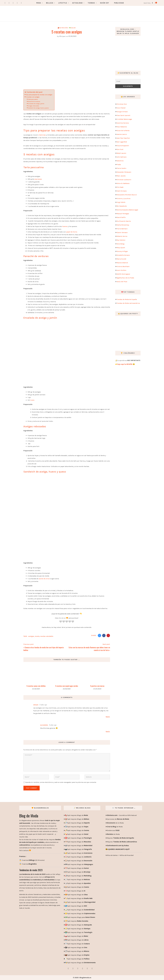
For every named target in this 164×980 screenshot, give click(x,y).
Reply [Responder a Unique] (108, 716)
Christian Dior (122, 104)
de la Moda (115, 823)
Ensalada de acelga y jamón (36, 103)
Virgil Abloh (121, 202)
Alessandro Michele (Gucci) (127, 195)
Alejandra (44, 725)
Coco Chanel (121, 108)
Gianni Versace (122, 232)
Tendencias (113, 830)
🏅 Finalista (28, 864)
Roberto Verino (122, 236)
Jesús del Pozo (122, 282)
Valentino (120, 161)
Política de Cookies (112, 855)
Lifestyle (62, 3)
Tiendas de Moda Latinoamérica (128, 303)
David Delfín (121, 217)
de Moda (115, 827)
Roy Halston (121, 240)
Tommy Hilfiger (122, 251)
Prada (119, 164)
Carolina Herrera (123, 123)
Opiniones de (118, 819)
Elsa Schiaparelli (123, 146)
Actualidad (77, 3)
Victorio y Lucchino (123, 198)
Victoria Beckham (123, 266)
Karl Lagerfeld (122, 142)
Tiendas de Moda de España (127, 299)
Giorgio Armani (122, 112)
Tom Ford (120, 149)
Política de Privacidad (126, 855)
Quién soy (104, 3)
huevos (65, 226)
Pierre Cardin (121, 168)
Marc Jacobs (121, 176)
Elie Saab (120, 187)
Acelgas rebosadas (33, 106)
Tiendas (91, 3)
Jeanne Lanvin (122, 134)
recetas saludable (46, 636)
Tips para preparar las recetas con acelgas (39, 94)
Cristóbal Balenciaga (124, 119)
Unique (35, 704)
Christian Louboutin (124, 180)
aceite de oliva (44, 579)
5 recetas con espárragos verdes (66, 686)
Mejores (120, 838)
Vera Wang (120, 244)
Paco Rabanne (122, 127)
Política (86, 959)
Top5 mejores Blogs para (81, 917)
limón (32, 400)
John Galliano (121, 157)
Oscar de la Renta (123, 130)
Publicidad (119, 3)
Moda (38, 3)
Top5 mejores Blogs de (77, 815)
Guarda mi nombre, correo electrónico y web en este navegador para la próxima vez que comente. (60, 782)
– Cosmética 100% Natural (122, 815)
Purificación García (124, 221)
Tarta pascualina (33, 99)
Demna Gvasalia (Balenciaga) (127, 210)
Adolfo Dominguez (123, 274)
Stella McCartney (123, 225)
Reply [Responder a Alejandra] (108, 731)
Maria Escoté (121, 259)
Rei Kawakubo (122, 206)
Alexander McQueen (124, 172)
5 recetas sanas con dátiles (36, 686)
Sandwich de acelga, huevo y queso (38, 108)
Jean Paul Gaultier (123, 138)
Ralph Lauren (121, 153)
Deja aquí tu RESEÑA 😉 (126, 364)
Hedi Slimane (122, 191)
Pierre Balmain (122, 229)
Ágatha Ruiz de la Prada (125, 278)
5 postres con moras (97, 686)
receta (37, 636)
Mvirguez (62, 36)
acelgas (31, 636)
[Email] (128, 81)
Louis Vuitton (121, 270)
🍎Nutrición (63, 27)
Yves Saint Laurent (123, 115)
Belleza (49, 3)
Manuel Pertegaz (123, 214)
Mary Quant (121, 248)
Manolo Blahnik (122, 263)
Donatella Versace (123, 255)
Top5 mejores (77, 921)
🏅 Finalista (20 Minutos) (32, 860)
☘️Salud (72, 27)
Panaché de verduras (34, 101)
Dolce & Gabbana (123, 183)
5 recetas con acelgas (33, 97)
